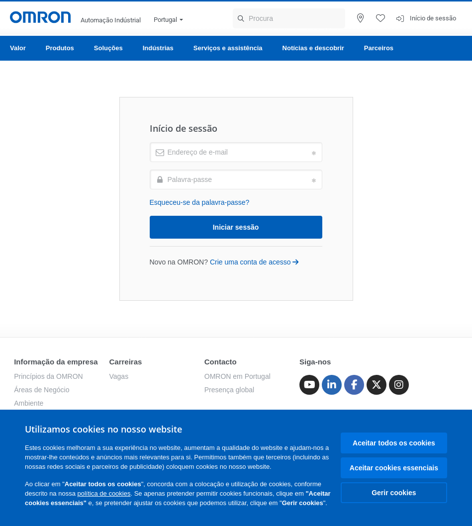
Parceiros (378, 48)
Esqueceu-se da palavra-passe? (200, 202)
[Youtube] (309, 385)
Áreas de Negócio (41, 390)
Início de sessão (433, 18)
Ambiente (28, 403)
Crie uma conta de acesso (254, 262)
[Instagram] (399, 385)
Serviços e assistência (228, 48)
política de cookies (104, 493)
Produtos (60, 48)
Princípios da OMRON (48, 376)
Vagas (118, 376)
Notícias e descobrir (313, 48)
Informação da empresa (55, 361)
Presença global (229, 390)
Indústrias (158, 48)
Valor (18, 48)
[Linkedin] (332, 385)
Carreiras (125, 361)
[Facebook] (354, 385)
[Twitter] (376, 385)
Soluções (108, 48)
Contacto (220, 361)
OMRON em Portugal (237, 376)
